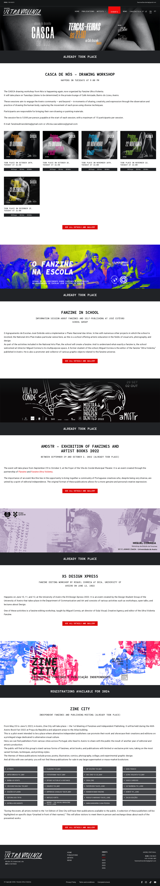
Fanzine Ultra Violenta (42, 471)
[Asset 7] (22, 8)
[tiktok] (150, 882)
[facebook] (142, 882)
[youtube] (155, 882)
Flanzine (22, 471)
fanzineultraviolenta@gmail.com (146, 2)
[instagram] (146, 882)
